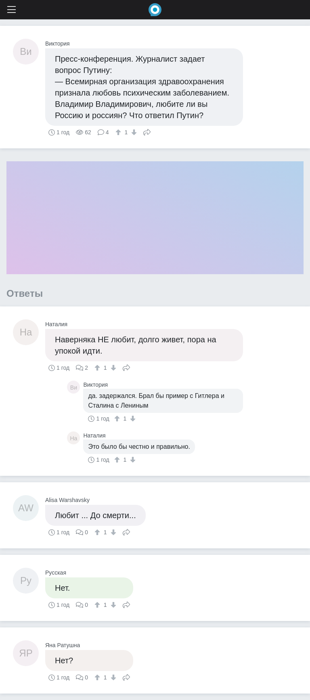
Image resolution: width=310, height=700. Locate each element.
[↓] (133, 132)
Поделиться (147, 131)
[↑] (119, 132)
